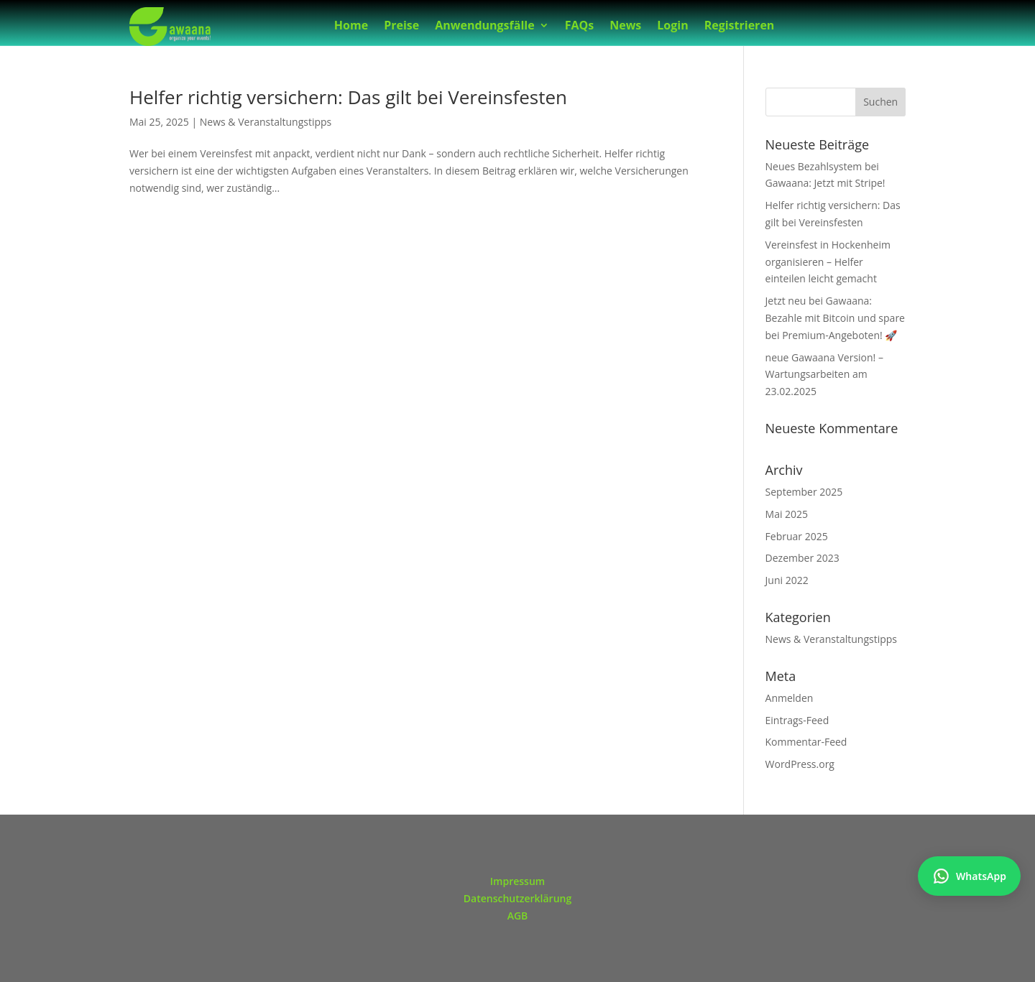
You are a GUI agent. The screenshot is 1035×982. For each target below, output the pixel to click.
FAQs (579, 26)
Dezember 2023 (802, 558)
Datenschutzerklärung (517, 898)
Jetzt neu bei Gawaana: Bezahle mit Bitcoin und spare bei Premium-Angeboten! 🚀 (835, 318)
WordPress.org (799, 764)
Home (351, 26)
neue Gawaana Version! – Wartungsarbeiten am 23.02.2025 (824, 375)
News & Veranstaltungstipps (265, 122)
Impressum (517, 881)
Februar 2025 (796, 536)
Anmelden (789, 698)
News (625, 26)
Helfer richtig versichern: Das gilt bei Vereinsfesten (348, 97)
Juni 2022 (787, 580)
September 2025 (804, 492)
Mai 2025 (787, 514)
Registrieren (739, 26)
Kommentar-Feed (806, 742)
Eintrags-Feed (797, 720)
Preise (401, 26)
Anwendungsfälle (484, 26)
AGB (517, 915)
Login (672, 26)
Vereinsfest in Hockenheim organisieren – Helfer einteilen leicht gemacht (828, 262)
